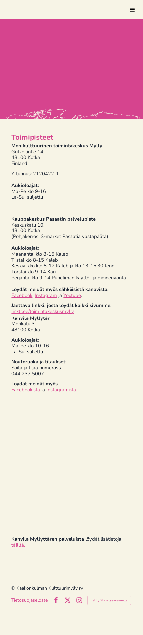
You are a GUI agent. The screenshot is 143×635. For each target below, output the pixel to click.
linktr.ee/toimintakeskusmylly (42, 311)
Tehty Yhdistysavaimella (109, 600)
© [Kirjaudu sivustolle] (13, 588)
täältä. (18, 545)
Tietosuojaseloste (29, 600)
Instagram (46, 295)
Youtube (72, 295)
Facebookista (25, 389)
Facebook (21, 295)
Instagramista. (61, 389)
